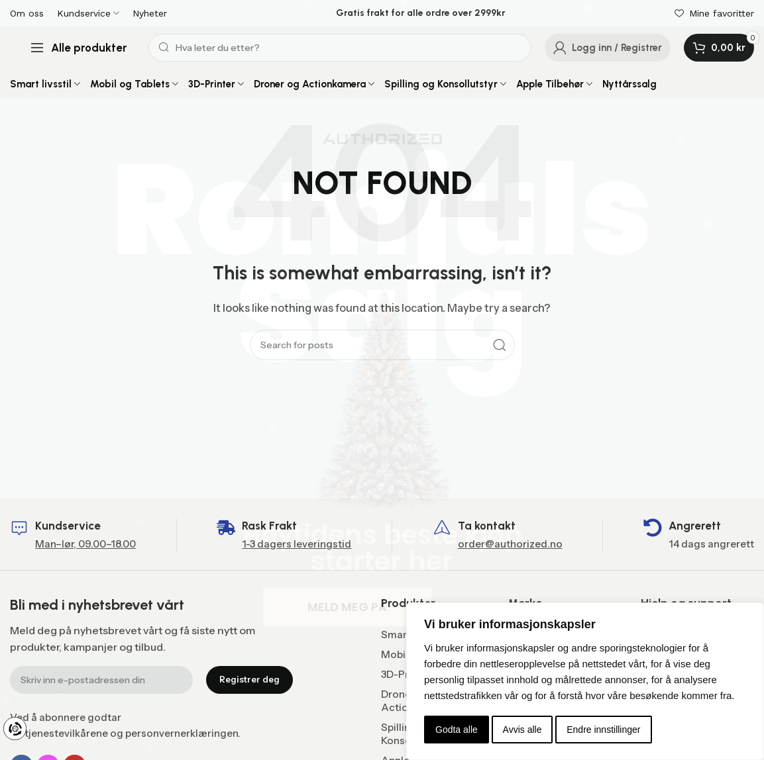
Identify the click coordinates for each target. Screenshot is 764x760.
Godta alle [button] (456, 729)
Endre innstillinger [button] (603, 729)
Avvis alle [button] (522, 729)
